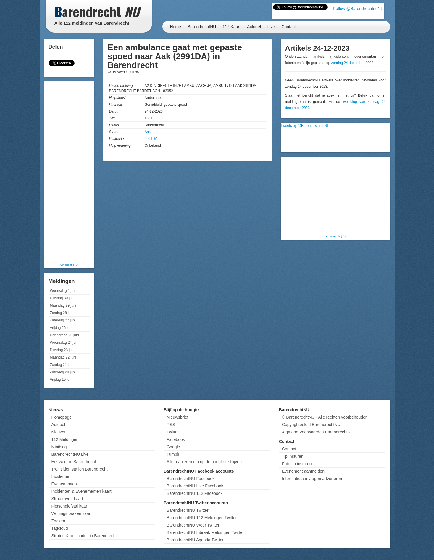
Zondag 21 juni (61, 365)
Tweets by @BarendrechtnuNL (305, 126)
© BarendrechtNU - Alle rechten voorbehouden (325, 417)
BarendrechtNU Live (70, 454)
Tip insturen (293, 456)
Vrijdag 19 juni (61, 379)
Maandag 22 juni (63, 357)
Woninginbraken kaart (71, 513)
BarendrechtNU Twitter (187, 510)
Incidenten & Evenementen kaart (81, 491)
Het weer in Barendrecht (73, 461)
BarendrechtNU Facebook (190, 478)
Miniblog (59, 446)
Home (175, 26)
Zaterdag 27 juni (63, 320)
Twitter (173, 432)
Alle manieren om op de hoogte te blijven (204, 461)
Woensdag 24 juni (64, 342)
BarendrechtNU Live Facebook (195, 486)
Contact (288, 26)
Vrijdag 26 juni (61, 328)
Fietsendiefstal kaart (69, 506)
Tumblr (173, 454)
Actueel (254, 26)
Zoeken (58, 521)
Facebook (176, 439)
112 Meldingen (65, 439)
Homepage (61, 417)
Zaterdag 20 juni (63, 372)
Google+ (174, 446)
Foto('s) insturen (297, 463)
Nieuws (58, 432)
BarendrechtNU (202, 26)
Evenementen (64, 483)
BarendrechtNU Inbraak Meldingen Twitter (205, 532)
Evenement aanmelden (303, 471)
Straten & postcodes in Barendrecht (84, 535)
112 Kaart (231, 26)
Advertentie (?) (69, 264)
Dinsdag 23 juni (62, 350)
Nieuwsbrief (177, 417)
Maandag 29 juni (63, 305)
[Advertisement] (69, 172)
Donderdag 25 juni (64, 335)
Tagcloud (59, 528)
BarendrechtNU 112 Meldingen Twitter (202, 517)
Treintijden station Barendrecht (79, 469)
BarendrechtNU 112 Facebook (194, 493)
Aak (148, 132)
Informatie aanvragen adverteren (312, 478)
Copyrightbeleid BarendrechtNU (311, 424)
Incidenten (61, 476)
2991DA (151, 139)
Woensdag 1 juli (62, 291)
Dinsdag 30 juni (62, 298)
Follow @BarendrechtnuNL (358, 8)
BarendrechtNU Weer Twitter (193, 525)
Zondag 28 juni (61, 313)
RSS (171, 424)
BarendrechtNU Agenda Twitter (195, 539)
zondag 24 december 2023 (352, 63)
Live (271, 26)
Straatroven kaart (67, 498)
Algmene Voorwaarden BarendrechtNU (318, 432)
